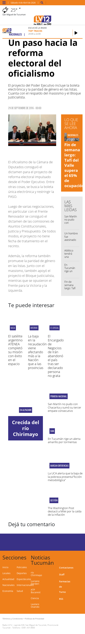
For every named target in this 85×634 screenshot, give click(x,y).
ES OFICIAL (54, 328)
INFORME (34, 328)
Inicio (5, 567)
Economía (7, 591)
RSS (61, 598)
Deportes (22, 573)
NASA (13, 328)
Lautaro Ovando (35, 605)
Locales (6, 573)
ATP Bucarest (35, 591)
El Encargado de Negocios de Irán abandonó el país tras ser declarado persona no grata (56, 356)
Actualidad (8, 579)
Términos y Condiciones (12, 618)
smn (52, 431)
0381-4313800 (28, 627)
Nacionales (8, 585)
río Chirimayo (36, 574)
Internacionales (25, 585)
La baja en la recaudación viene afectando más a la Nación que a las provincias (37, 352)
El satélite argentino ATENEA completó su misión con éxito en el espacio (15, 350)
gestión (53, 500)
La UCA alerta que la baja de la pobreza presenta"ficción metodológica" (65, 476)
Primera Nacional (58, 396)
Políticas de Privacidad (34, 618)
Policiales (22, 567)
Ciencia (35, 598)
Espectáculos (24, 579)
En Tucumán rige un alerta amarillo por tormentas (71, 272)
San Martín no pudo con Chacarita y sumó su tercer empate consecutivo (64, 407)
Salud (20, 591)
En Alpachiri (25, 410)
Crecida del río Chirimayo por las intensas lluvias (25, 437)
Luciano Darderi (35, 582)
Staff (61, 574)
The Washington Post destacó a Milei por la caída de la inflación (64, 511)
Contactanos (66, 567)
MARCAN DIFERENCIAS (59, 465)
